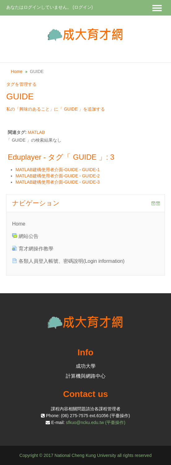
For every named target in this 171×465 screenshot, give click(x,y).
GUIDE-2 (91, 175)
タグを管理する (21, 84)
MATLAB (36, 132)
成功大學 (86, 366)
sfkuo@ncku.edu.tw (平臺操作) (95, 422)
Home (16, 71)
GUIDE (36, 71)
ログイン (83, 7)
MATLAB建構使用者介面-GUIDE (47, 169)
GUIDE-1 (91, 169)
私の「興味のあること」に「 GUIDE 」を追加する (55, 109)
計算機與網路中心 (86, 376)
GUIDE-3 (91, 182)
